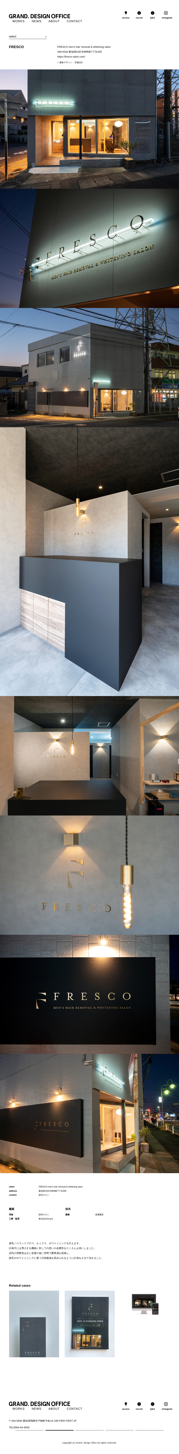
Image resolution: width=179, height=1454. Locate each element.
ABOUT (54, 21)
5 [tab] (149, 1430)
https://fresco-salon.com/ (71, 56)
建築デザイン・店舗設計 (71, 62)
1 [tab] (29, 1430)
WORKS (18, 21)
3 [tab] (89, 1430)
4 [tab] (119, 1430)
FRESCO (16, 47)
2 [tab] (59, 1430)
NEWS (36, 21)
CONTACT (74, 21)
